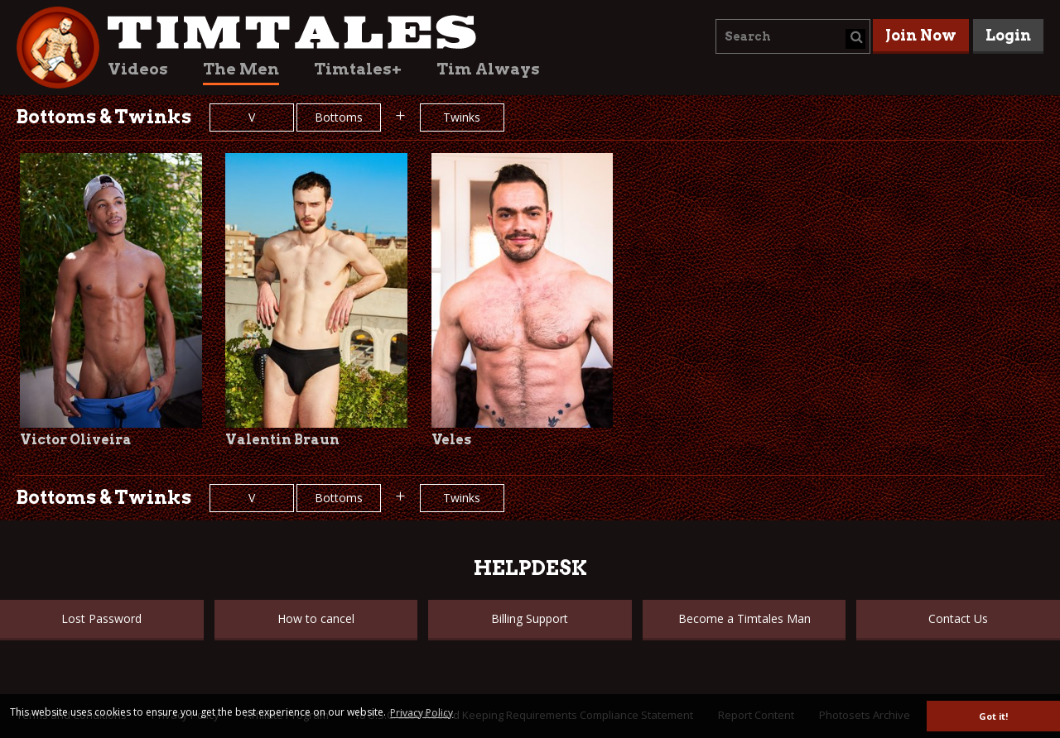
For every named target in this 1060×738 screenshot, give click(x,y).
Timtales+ (358, 69)
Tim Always (488, 69)
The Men (241, 69)
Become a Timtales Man (744, 618)
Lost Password (101, 618)
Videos (138, 69)
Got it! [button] (993, 716)
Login (1008, 35)
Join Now (920, 35)
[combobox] (793, 36)
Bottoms (339, 117)
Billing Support (529, 618)
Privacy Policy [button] (421, 713)
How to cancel (315, 618)
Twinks (461, 117)
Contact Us (958, 618)
